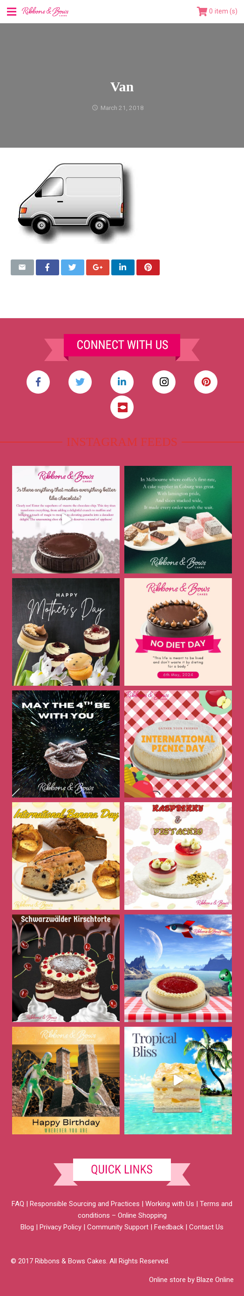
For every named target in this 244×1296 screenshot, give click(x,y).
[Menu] (11, 11)
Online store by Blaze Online (191, 1280)
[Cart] (217, 11)
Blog (27, 1227)
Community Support (118, 1227)
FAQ (18, 1204)
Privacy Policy (60, 1227)
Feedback (168, 1227)
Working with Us (169, 1204)
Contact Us (206, 1227)
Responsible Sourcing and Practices (85, 1204)
